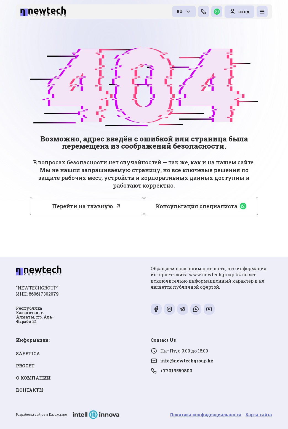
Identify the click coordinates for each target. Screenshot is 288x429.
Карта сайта (259, 414)
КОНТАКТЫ (30, 390)
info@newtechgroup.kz (182, 360)
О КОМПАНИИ (33, 378)
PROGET (25, 366)
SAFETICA (28, 353)
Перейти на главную (82, 206)
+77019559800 (171, 370)
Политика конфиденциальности (205, 414)
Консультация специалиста (201, 206)
